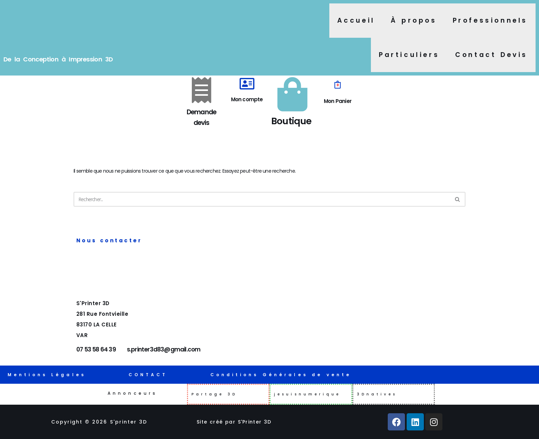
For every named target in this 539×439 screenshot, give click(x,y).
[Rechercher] (262, 200)
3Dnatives (377, 394)
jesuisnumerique (307, 394)
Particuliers (409, 54)
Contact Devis (491, 54)
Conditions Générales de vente (281, 375)
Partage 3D (214, 394)
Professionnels (490, 20)
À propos (414, 20)
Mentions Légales (47, 375)
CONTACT (148, 375)
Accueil (356, 20)
